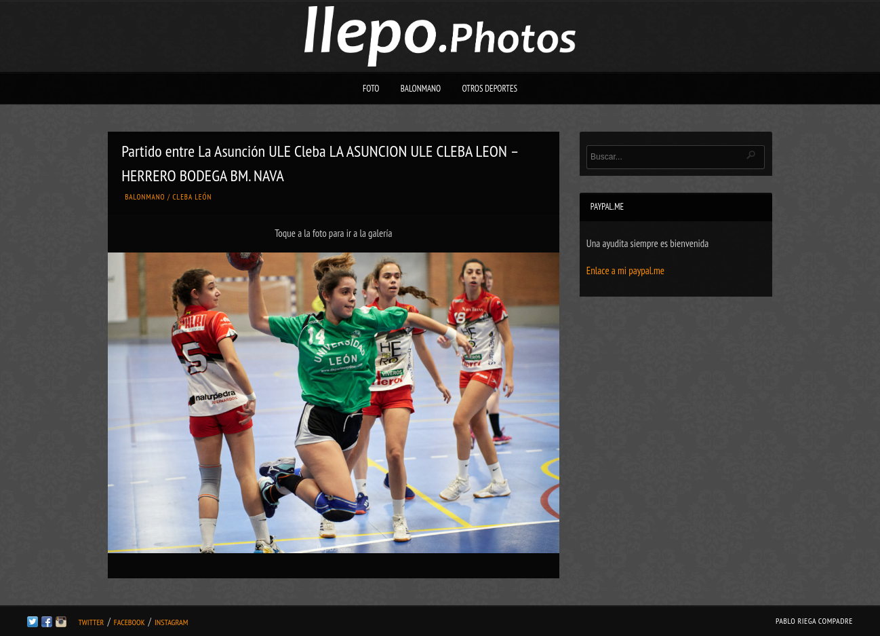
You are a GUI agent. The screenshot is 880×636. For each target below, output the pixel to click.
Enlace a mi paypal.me (625, 270)
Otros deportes (489, 88)
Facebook (129, 622)
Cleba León (192, 197)
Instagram (171, 622)
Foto (371, 88)
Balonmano (421, 88)
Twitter (91, 622)
